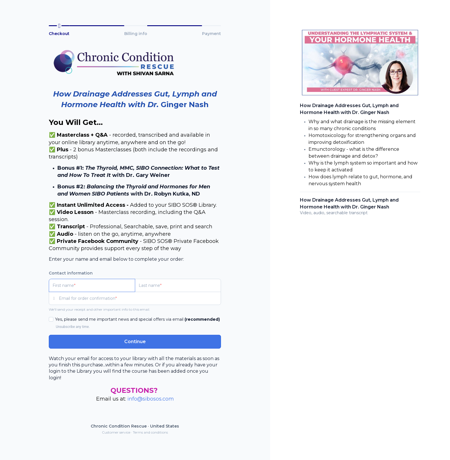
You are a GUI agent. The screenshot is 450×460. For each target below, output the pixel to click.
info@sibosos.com (150, 399)
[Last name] (178, 285)
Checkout (59, 33)
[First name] (92, 285)
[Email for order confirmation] (140, 298)
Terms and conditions (150, 432)
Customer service (116, 432)
